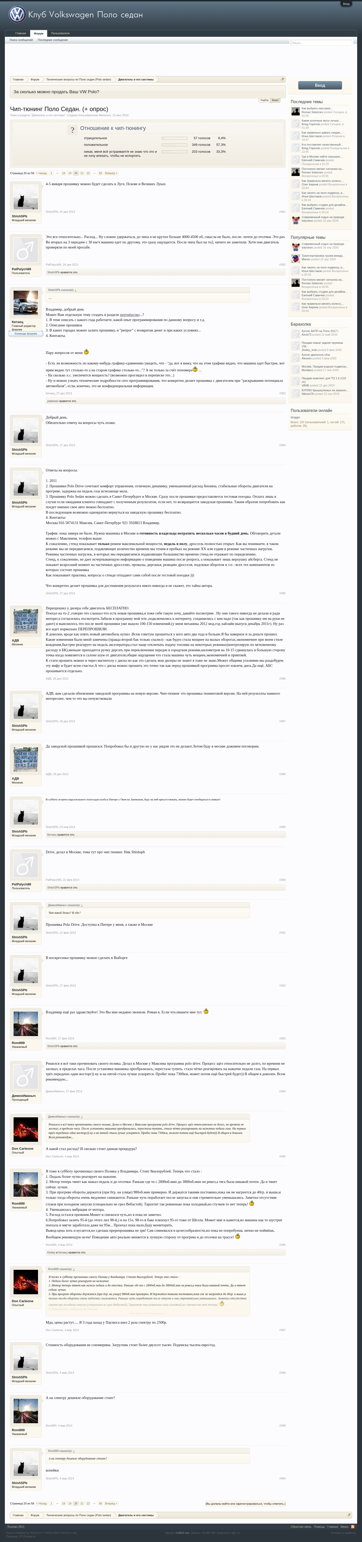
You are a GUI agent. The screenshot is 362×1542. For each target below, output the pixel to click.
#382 (282, 264)
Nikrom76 (308, 393)
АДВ (15, 640)
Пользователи (60, 33)
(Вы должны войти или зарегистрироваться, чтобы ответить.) (245, 1503)
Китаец (17, 322)
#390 (282, 879)
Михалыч (105, 115)
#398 (282, 1372)
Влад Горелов (311, 124)
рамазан (52, 400)
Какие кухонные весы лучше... (321, 120)
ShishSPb (19, 216)
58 (100, 173)
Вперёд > (111, 173)
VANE (305, 385)
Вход (346, 3)
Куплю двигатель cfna (316, 354)
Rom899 (18, 1043)
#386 (282, 678)
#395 (282, 1156)
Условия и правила (343, 1532)
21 (81, 173)
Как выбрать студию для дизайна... (324, 204)
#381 (282, 211)
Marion (306, 259)
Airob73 (306, 334)
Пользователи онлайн (311, 410)
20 (75, 173)
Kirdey (51, 1252)
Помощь (319, 1526)
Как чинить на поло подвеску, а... (323, 192)
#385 (282, 593)
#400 (282, 1478)
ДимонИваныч (23, 1096)
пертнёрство (130, 315)
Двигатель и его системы (48, 115)
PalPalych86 (21, 269)
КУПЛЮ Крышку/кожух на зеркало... (325, 390)
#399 (282, 1425)
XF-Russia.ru (27, 1536)
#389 (282, 826)
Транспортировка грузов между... (323, 255)
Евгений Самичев (313, 160)
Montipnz (307, 370)
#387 (282, 721)
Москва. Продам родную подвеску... (325, 366)
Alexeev (307, 358)
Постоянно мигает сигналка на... (323, 168)
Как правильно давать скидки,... (322, 132)
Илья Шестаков (312, 136)
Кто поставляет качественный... (322, 144)
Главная (20, 33)
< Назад (41, 173)
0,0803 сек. (183, 1532)
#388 (282, 774)
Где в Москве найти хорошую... (322, 156)
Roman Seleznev (312, 112)
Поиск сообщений (21, 39)
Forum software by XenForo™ (41, 1532)
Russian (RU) (15, 1526)
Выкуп (275, 99)
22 (88, 173)
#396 (282, 1244)
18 (63, 173)
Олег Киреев (310, 184)
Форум (38, 33)
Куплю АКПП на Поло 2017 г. (320, 331)
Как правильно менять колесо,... (323, 180)
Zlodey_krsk (309, 349)
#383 (282, 393)
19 (69, 173)
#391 (282, 932)
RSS (353, 1526)
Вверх (344, 1526)
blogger (295, 417)
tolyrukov (307, 220)
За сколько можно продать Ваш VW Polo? (56, 91)
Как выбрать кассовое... (317, 108)
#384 (282, 445)
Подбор (264, 100)
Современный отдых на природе (323, 217)
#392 (282, 985)
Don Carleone (22, 1148)
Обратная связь (301, 1526)
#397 (282, 1330)
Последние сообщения (53, 39)
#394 (282, 1091)
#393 (282, 1038)
